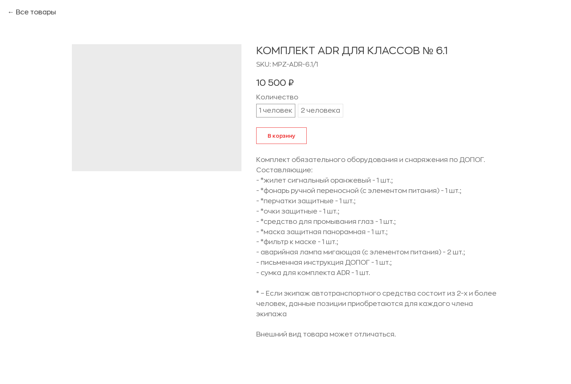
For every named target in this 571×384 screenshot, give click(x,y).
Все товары (36, 12)
